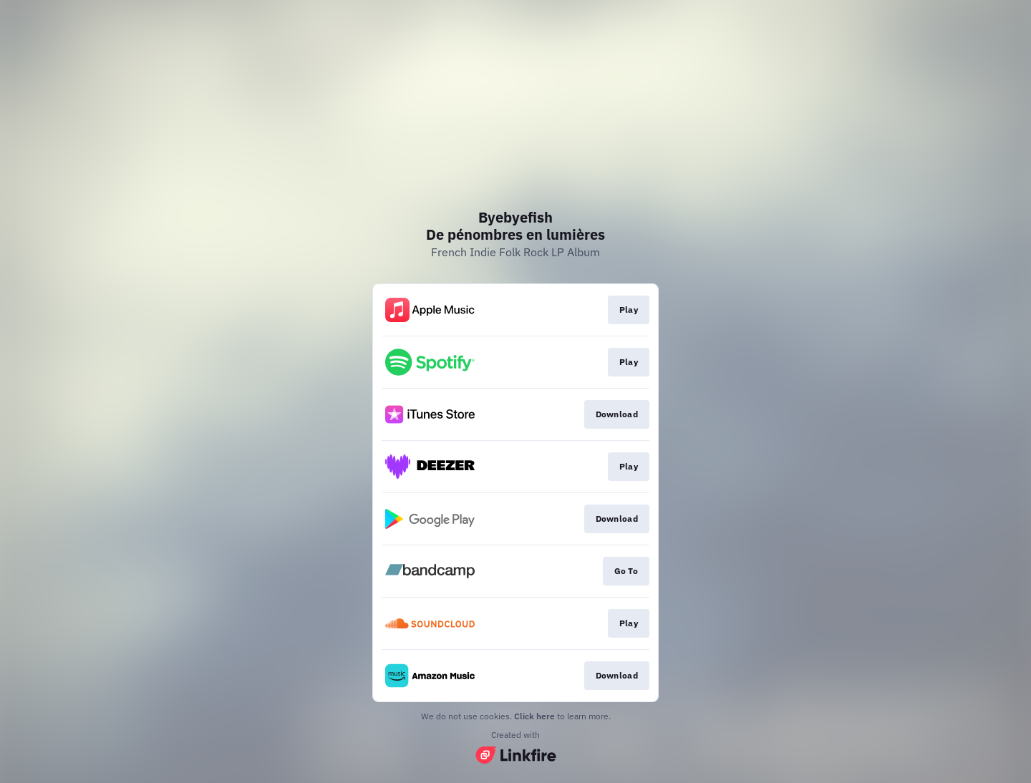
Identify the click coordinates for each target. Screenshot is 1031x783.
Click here (534, 716)
